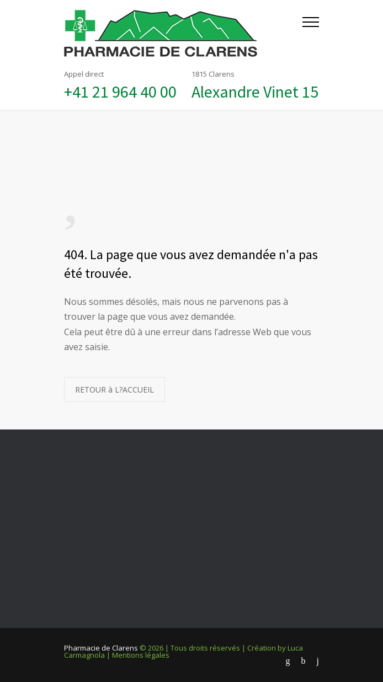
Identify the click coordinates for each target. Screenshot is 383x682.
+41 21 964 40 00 (120, 91)
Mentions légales (140, 655)
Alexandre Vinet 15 (255, 91)
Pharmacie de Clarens (101, 648)
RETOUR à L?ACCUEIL (114, 389)
